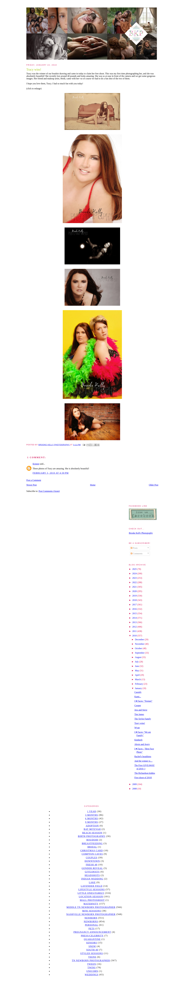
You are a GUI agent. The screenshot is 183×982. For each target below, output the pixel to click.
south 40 (92, 950)
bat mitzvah (92, 829)
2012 (134, 627)
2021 (134, 587)
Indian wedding (92, 879)
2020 (134, 591)
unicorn (92, 971)
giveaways (92, 872)
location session (91, 896)
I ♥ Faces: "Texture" (143, 701)
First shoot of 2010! (143, 777)
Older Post (153, 485)
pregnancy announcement (92, 932)
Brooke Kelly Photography (141, 533)
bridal (92, 847)
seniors (91, 943)
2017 (134, 604)
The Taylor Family (142, 719)
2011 (134, 631)
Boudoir (92, 840)
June (137, 666)
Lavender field (91, 886)
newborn (91, 918)
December (140, 639)
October (139, 648)
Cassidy (137, 692)
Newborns (91, 921)
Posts (134, 548)
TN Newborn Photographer (91, 960)
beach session (92, 833)
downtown (92, 861)
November (140, 644)
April (137, 675)
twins (91, 967)
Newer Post (31, 485)
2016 (134, 609)
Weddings (91, 974)
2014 (134, 618)
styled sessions (91, 953)
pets (92, 928)
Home (93, 485)
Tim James (139, 714)
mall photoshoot (92, 900)
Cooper (137, 705)
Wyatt (137, 727)
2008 (134, 788)
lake (92, 882)
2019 (134, 595)
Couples (91, 857)
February (139, 684)
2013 (134, 622)
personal (91, 925)
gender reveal (92, 868)
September (140, 653)
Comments (136, 553)
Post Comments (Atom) (49, 491)
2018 (134, 600)
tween (91, 964)
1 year (91, 811)
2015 (134, 613)
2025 (134, 569)
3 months (91, 815)
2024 (134, 573)
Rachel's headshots (142, 756)
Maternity (90, 904)
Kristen (36, 464)
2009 (134, 784)
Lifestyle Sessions (91, 889)
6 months (91, 818)
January (138, 688)
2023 (134, 578)
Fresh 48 (91, 864)
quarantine (92, 939)
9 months (91, 822)
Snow (92, 946)
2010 (134, 635)
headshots (92, 875)
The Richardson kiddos (144, 773)
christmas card (91, 850)
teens (92, 957)
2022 (134, 582)
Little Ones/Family (91, 893)
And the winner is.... (143, 761)
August (138, 657)
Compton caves (92, 854)
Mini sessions (91, 911)
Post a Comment (33, 480)
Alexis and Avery (142, 744)
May (137, 670)
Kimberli (138, 740)
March (138, 679)
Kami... (137, 696)
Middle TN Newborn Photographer (91, 907)
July (137, 661)
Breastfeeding (92, 843)
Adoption (92, 826)
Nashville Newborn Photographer (91, 914)
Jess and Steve (140, 710)
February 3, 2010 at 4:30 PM (51, 473)
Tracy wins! (139, 723)
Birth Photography (91, 836)
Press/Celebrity (92, 935)
